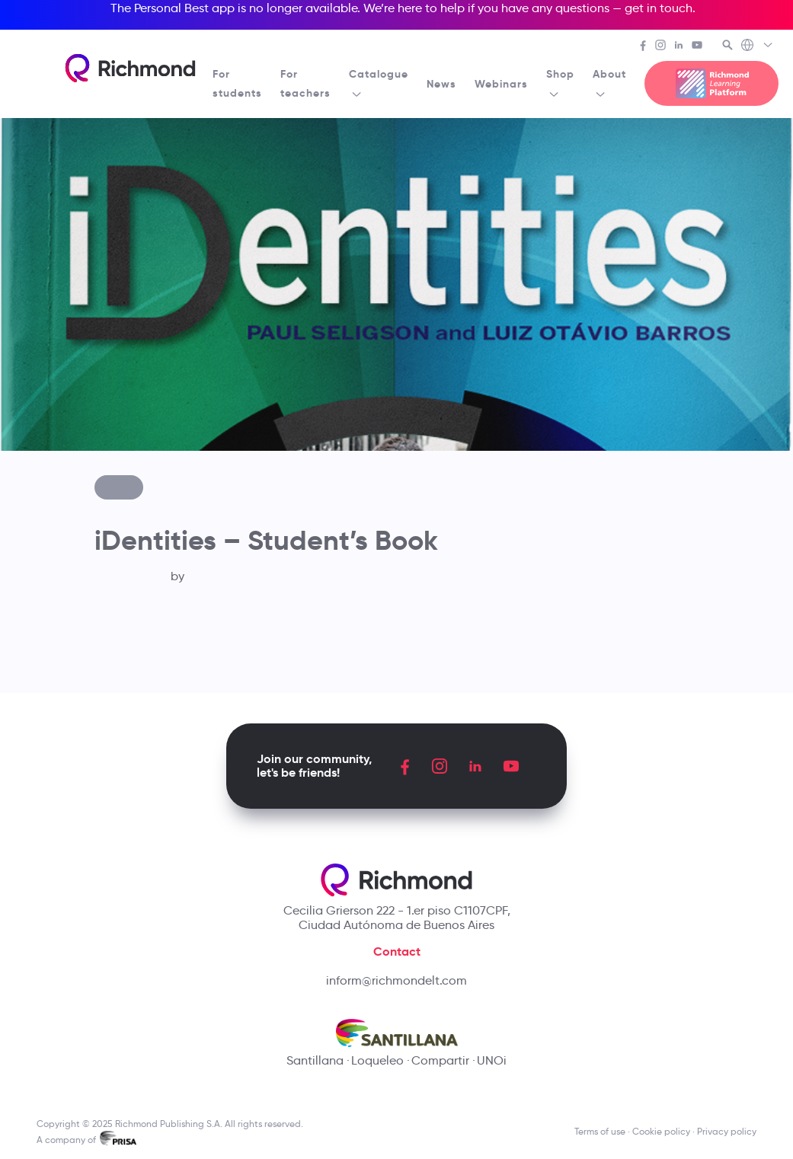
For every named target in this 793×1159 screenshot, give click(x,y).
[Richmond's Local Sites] (758, 46)
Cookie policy (661, 1131)
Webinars (501, 84)
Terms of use (599, 1131)
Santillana (315, 1060)
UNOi (492, 1060)
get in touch (658, 8)
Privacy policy (726, 1131)
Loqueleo (377, 1060)
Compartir (440, 1060)
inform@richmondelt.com (396, 980)
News (441, 84)
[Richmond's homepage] (130, 68)
